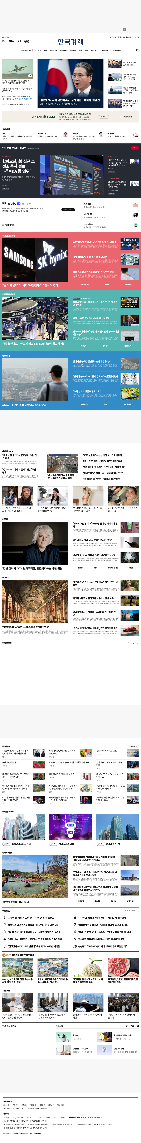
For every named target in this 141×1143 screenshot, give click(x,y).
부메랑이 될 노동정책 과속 (47, 136)
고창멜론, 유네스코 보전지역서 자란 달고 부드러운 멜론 (88, 981)
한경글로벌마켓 (8, 294)
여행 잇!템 (130, 901)
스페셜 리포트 (8, 811)
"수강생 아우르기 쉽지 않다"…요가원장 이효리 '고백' (87, 509)
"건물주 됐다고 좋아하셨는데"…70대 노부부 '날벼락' (52, 1016)
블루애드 (42, 1105)
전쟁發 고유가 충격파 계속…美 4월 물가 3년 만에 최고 (17, 89)
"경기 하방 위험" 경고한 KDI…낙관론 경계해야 (17, 137)
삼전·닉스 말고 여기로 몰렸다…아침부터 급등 (93, 271)
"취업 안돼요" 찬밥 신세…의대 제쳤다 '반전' (103, 473)
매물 (105, 404)
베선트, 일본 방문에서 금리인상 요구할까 (91, 318)
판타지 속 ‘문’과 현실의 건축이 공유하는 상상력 (94, 555)
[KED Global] (26, 41)
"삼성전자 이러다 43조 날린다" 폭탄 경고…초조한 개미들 (34, 946)
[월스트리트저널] (19, 41)
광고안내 (33, 1105)
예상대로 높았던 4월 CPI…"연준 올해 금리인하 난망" (15, 775)
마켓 (128, 284)
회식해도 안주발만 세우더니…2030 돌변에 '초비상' (101, 939)
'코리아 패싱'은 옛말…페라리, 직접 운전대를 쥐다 (95, 628)
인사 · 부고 (130, 1026)
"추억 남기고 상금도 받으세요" (86, 391)
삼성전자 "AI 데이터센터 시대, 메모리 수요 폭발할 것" (102, 946)
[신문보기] (3, 41)
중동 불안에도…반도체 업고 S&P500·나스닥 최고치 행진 (33, 343)
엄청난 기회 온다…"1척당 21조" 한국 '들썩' (102, 461)
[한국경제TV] (11, 41)
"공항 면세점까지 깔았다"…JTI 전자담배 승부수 (110, 799)
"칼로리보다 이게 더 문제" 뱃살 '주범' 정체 (19, 471)
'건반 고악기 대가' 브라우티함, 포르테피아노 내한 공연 (32, 568)
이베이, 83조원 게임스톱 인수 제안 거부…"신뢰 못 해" (16, 799)
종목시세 (105, 346)
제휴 (13, 1117)
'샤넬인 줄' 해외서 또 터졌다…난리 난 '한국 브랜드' (31, 917)
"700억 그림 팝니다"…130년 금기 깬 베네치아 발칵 (95, 525)
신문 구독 (113, 37)
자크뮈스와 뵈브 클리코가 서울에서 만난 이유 (93, 598)
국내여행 (97, 901)
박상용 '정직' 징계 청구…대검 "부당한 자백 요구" (69, 762)
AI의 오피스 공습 (61, 844)
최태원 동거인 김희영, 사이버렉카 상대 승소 (122, 509)
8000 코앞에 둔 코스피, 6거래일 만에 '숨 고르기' (94, 241)
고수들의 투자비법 (114, 178)
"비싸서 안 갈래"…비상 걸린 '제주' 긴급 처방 (19, 457)
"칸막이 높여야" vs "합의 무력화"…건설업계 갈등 (95, 376)
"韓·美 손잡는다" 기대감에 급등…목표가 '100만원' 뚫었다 (34, 932)
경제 (39, 50)
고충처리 (24, 1105)
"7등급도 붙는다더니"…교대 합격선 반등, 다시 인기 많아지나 (63, 787)
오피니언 (93, 50)
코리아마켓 (53, 50)
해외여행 (113, 901)
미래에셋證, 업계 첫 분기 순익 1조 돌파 (90, 256)
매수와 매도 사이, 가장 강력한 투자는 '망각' (92, 540)
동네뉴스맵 (84, 404)
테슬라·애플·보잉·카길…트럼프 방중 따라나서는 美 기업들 (17, 97)
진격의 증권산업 (108, 844)
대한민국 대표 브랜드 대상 (23, 955)
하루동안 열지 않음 (127, 117)
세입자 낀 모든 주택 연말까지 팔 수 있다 (16, 104)
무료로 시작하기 (68, 210)
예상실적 (84, 346)
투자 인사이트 (6, 156)
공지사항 (59, 1025)
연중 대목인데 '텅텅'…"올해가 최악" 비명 (101, 479)
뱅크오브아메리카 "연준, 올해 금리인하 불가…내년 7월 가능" (96, 333)
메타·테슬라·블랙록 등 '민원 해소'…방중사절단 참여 (62, 799)
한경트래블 (7, 852)
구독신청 (15, 1105)
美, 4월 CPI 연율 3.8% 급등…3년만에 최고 (109, 775)
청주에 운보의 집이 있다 (15, 902)
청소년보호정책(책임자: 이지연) (93, 1117)
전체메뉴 (118, 50)
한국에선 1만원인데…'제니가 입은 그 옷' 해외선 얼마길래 (17, 509)
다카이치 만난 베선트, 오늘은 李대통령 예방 (63, 752)
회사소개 (6, 1105)
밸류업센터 (127, 404)
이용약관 (62, 1117)
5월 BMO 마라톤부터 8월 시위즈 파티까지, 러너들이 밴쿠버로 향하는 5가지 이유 (95, 888)
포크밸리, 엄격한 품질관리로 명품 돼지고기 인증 (123, 981)
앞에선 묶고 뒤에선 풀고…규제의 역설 (87, 1016)
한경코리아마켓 (8, 235)
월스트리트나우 (81, 298)
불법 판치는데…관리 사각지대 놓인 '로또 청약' (84, 137)
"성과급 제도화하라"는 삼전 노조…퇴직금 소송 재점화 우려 (130, 78)
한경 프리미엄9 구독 (124, 37)
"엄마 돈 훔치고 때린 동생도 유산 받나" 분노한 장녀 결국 (16, 1016)
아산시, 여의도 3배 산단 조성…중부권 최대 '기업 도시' (17, 981)
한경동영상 (7, 643)
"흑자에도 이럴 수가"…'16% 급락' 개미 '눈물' (104, 467)
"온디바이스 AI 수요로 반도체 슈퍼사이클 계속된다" (130, 103)
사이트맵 (38, 1117)
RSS (55, 1117)
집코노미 (73, 50)
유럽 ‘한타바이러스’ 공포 (106, 750)
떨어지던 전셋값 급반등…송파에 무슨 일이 (92, 361)
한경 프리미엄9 (26, 50)
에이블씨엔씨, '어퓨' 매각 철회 (61, 774)
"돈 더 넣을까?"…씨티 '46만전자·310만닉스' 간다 (30, 285)
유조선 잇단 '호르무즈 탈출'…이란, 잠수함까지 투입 (130, 90)
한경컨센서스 (85, 284)
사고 (137, 1026)
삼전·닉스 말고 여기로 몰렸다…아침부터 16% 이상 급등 (33, 925)
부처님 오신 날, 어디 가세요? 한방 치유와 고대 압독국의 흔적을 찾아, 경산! (95, 873)
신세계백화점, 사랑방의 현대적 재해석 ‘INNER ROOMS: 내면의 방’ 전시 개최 (94, 858)
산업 (45, 50)
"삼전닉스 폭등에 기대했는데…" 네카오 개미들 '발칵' (102, 917)
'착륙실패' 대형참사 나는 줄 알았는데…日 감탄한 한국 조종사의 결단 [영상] (17, 81)
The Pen (6, 990)
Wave (4, 577)
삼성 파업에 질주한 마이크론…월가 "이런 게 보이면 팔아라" (95, 303)
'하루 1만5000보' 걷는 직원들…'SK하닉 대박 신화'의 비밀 (104, 932)
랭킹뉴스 (6, 910)
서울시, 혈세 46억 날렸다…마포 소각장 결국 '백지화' (110, 787)
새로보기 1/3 (134, 746)
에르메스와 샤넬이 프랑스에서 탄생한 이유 (25, 627)
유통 (86, 50)
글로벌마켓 (63, 50)
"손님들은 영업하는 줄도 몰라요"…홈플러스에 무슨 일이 (60, 477)
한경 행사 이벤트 (9, 1025)
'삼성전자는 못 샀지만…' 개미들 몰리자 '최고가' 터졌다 (103, 925)
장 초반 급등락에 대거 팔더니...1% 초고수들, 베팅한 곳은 (117, 184)
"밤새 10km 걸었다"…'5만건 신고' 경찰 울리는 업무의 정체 (35, 939)
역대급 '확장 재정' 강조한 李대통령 (130, 63)
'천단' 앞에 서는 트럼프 (116, 136)
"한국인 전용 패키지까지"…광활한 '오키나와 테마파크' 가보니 (15, 787)
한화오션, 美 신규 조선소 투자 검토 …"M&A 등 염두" (18, 166)
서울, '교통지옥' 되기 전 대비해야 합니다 (122, 1016)
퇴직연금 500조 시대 (16, 844)
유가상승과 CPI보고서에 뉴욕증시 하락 (110, 764)
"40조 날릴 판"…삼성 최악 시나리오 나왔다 (102, 455)
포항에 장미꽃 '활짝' (10, 762)
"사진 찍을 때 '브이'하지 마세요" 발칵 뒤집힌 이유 (52, 509)
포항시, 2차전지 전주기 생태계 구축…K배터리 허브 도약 (52, 981)
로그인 (137, 37)
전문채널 (105, 50)
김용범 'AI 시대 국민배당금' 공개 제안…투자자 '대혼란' (70, 100)
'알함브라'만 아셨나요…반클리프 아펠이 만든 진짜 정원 (95, 583)
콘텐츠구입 (19, 1117)
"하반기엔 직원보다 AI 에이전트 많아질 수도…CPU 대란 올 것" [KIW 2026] (118, 163)
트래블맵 (81, 901)
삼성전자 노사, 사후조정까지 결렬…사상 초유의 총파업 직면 (15, 752)
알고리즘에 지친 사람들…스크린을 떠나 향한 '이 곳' (94, 613)
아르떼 (5, 519)
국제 (80, 50)
